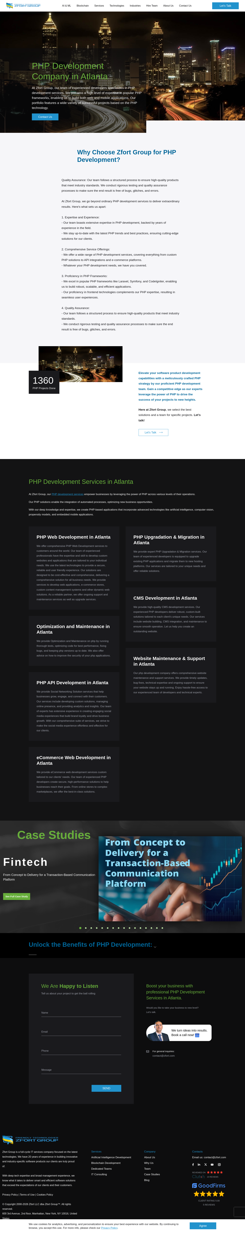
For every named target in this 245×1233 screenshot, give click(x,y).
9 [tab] (124, 928)
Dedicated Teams (101, 1168)
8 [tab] (118, 928)
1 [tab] (80, 928)
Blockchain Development (105, 1163)
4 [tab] (97, 928)
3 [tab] (91, 928)
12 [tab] (140, 928)
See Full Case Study (16, 896)
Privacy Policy (109, 1227)
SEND (106, 1088)
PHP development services (67, 494)
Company (149, 1151)
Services (96, 1151)
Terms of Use (27, 1194)
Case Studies (152, 1174)
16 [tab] (162, 928)
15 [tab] (157, 928)
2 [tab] (86, 928)
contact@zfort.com (163, 1055)
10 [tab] (129, 928)
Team (147, 1168)
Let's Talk (225, 5)
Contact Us (185, 5)
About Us (149, 1157)
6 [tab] (107, 928)
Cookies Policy (45, 1194)
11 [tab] (135, 928)
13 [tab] (146, 928)
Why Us (148, 1163)
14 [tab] (151, 928)
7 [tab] (113, 928)
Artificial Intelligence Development (111, 1157)
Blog (146, 1180)
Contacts (197, 1151)
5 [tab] (102, 928)
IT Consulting (99, 1174)
